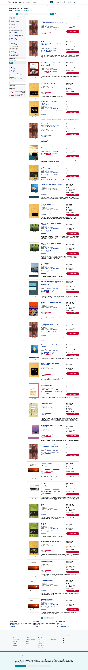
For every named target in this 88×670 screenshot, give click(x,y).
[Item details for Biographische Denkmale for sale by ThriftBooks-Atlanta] (33, 587)
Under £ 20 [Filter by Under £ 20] (12, 68)
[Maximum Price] (17, 75)
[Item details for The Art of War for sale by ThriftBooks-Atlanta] (33, 511)
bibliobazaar (17, 10)
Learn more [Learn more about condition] (15, 32)
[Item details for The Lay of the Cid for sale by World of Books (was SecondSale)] (33, 27)
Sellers (67, 5)
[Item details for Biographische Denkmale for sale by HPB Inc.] (33, 470)
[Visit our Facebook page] (63, 638)
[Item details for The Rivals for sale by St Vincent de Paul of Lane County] (33, 390)
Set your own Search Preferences (63, 626)
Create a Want (12, 626)
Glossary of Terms (60, 624)
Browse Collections (24, 5)
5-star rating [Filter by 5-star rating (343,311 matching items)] (17, 95)
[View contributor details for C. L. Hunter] (43, 365)
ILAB (52, 291)
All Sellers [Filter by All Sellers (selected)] (12, 89)
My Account (68, 2)
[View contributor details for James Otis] (43, 224)
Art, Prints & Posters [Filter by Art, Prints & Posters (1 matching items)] (14, 25)
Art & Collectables (47, 5)
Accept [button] (20, 665)
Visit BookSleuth (36, 626)
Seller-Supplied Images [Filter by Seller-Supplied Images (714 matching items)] (15, 54)
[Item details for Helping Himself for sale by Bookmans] (33, 270)
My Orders (14, 643)
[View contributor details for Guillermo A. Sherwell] (45, 284)
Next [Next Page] (25, 13)
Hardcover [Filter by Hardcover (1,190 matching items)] (13, 44)
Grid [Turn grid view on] (56, 14)
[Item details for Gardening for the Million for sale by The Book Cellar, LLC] (33, 211)
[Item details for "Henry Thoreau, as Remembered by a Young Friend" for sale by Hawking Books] (33, 172)
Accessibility (40, 649)
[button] (78, 16)
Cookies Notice (40, 647)
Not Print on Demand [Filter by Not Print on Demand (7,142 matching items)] (15, 55)
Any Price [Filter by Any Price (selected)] (11, 67)
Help (77, 2)
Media (39, 639)
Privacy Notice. (20, 662)
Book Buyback (28, 641)
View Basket (15, 645)
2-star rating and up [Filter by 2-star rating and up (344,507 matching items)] (18, 91)
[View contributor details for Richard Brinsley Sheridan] (46, 385)
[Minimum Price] (11, 75)
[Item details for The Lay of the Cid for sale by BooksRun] (33, 48)
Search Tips (59, 623)
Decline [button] (32, 665)
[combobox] (36, 2)
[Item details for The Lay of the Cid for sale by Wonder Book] (33, 329)
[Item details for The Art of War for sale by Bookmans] (33, 530)
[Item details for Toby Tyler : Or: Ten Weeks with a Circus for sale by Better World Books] (33, 230)
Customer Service (53, 639)
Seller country (12, 85)
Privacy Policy (40, 643)
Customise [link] (45, 665)
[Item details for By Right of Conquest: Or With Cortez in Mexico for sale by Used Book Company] (33, 108)
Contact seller (43, 33)
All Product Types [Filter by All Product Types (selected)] (13, 18)
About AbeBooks (40, 637)
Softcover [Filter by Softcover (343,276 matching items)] (13, 46)
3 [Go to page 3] (47, 617)
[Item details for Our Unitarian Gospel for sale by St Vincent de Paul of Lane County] (33, 410)
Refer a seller (27, 643)
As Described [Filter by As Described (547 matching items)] (13, 39)
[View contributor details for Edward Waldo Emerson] (46, 168)
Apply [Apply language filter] (11, 62)
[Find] (51, 2)
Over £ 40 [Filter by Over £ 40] (11, 71)
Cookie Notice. (43, 661)
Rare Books (36, 5)
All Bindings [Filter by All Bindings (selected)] (12, 43)
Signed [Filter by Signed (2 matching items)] (11, 51)
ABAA (50, 291)
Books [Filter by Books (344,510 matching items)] (12, 20)
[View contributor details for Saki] (42, 147)
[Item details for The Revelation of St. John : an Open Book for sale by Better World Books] (33, 548)
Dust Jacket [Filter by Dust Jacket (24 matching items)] (12, 52)
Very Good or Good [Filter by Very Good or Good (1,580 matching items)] (14, 36)
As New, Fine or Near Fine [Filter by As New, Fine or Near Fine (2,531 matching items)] (16, 35)
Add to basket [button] (73, 31)
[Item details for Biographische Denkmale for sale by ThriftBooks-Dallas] (33, 606)
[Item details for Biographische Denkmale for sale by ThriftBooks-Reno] (33, 568)
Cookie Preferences (41, 645)
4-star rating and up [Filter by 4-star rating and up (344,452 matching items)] (18, 94)
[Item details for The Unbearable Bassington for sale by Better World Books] (33, 152)
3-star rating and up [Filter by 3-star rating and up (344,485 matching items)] (18, 92)
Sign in (62, 2)
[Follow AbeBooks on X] (63, 640)
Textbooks (58, 5)
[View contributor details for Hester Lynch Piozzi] (45, 84)
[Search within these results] (53, 17)
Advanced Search (12, 5)
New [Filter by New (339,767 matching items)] (12, 33)
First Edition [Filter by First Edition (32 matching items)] (13, 49)
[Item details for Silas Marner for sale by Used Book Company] (33, 490)
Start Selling (77, 5)
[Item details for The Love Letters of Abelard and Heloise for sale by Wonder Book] (33, 309)
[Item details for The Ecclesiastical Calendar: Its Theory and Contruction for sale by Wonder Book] (33, 432)
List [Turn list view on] (52, 14)
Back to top (44, 632)
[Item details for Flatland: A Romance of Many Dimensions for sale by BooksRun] (33, 191)
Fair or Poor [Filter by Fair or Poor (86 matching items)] (12, 38)
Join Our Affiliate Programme (30, 639)
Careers (39, 641)
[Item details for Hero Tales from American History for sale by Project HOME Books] (33, 451)
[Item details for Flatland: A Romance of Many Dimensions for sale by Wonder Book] (33, 351)
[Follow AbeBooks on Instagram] (63, 643)
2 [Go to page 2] (19, 13)
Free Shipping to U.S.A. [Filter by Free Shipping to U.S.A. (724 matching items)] (16, 78)
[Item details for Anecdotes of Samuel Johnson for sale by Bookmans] (33, 90)
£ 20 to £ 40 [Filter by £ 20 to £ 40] (12, 70)
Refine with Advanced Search (26, 10)
